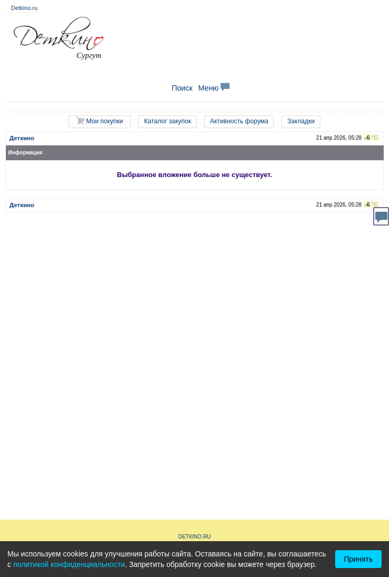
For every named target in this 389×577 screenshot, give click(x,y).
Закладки (301, 121)
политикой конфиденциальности (69, 564)
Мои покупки (100, 121)
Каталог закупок (167, 121)
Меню (214, 88)
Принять (358, 559)
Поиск (182, 88)
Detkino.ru (24, 8)
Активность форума (239, 121)
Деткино (22, 138)
